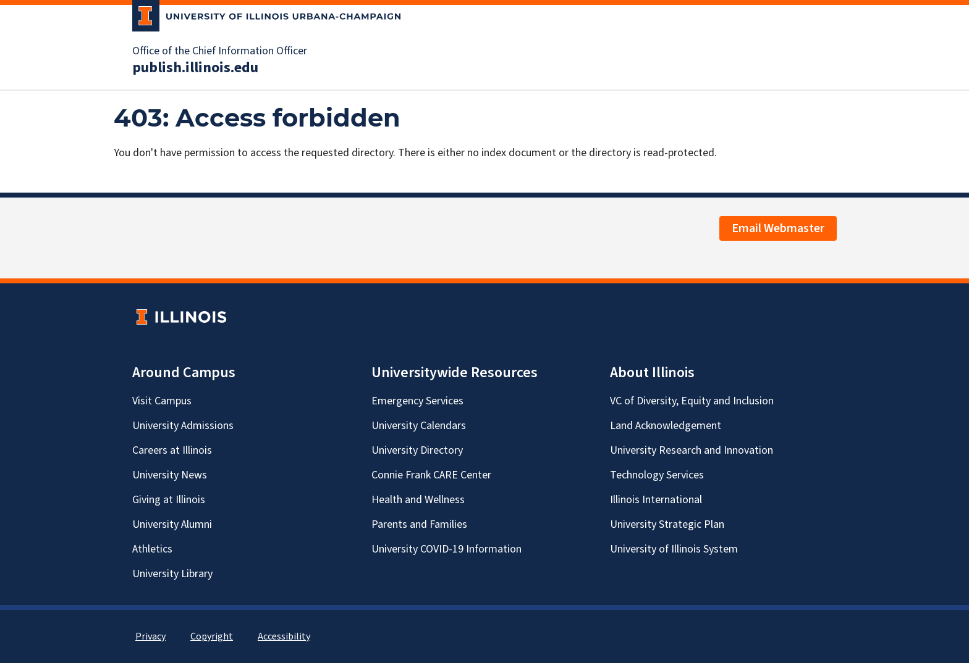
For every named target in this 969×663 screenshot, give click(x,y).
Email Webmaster (778, 228)
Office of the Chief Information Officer (219, 51)
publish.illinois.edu (195, 68)
